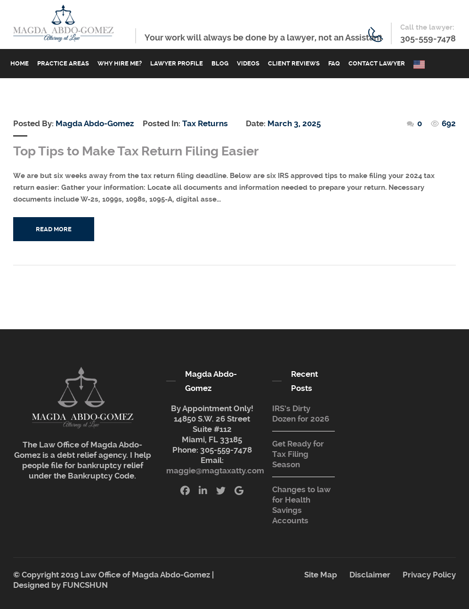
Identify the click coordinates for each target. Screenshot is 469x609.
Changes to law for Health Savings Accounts (301, 505)
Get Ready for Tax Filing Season (298, 454)
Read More (54, 229)
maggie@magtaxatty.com (215, 470)
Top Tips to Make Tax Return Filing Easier (136, 151)
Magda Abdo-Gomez (95, 123)
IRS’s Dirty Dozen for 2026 (300, 413)
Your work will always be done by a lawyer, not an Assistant (263, 37)
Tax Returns (205, 123)
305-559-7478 (428, 38)
